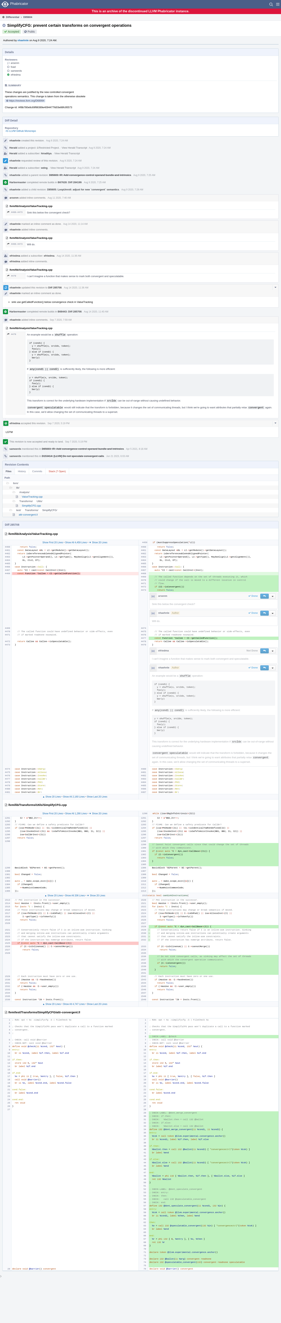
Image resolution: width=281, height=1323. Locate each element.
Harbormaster (17, 182)
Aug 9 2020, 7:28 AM (132, 189)
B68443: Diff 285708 (70, 311)
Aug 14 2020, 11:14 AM (75, 224)
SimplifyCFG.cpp (31, 505)
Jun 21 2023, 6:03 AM (117, 456)
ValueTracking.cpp (32, 496)
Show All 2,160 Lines (74, 796)
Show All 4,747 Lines (74, 1004)
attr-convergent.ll (28, 514)
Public (31, 31)
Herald (13, 147)
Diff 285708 (55, 287)
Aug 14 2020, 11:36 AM (69, 255)
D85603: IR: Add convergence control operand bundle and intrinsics (90, 175)
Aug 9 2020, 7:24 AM (57, 140)
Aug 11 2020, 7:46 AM (59, 197)
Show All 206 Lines (75, 895)
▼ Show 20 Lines (98, 542)
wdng (44, 167)
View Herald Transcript (74, 147)
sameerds (16, 70)
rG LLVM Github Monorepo (21, 130)
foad (13, 66)
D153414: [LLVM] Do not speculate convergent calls (73, 456)
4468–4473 (14, 212)
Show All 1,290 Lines (76, 813)
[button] (278, 4)
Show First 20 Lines (53, 542)
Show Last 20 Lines (97, 796)
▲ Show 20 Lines (52, 796)
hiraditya (46, 153)
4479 (11, 275)
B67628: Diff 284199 (70, 182)
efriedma (16, 74)
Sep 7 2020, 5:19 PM (58, 423)
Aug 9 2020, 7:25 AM (144, 175)
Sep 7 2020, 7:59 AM (61, 319)
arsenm (15, 63)
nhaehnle (23, 40)
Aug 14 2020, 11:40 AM (96, 311)
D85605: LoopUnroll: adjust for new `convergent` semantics (83, 189)
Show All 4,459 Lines (76, 542)
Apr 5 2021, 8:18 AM (136, 449)
